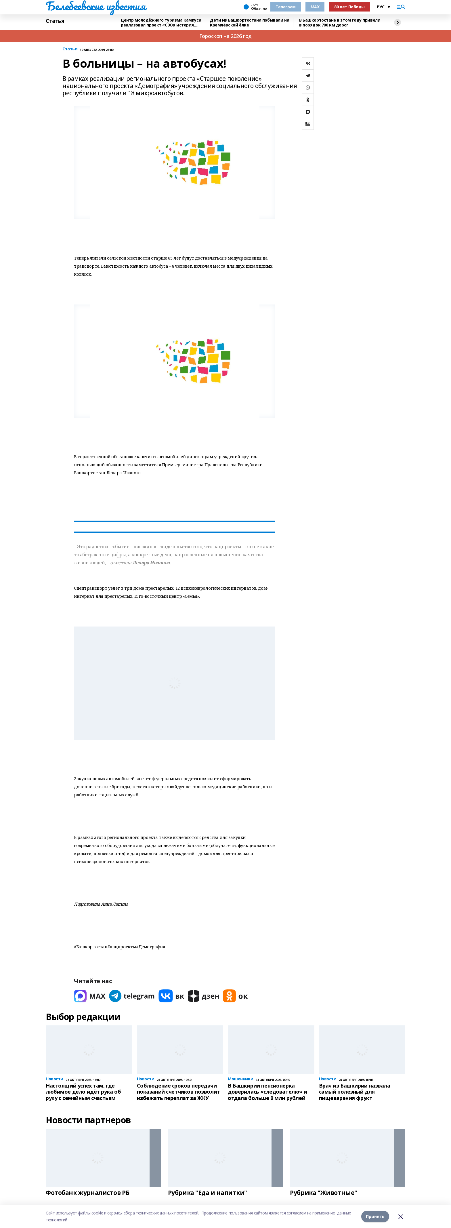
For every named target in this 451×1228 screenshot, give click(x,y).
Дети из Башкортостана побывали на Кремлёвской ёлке (249, 22)
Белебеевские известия (95, 6)
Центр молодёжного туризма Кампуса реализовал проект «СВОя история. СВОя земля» (161, 22)
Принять (375, 1216)
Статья (55, 21)
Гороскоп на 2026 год (225, 36)
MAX (315, 6)
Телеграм (286, 6)
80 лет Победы (349, 6)
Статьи (69, 49)
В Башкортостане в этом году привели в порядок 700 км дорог (339, 22)
